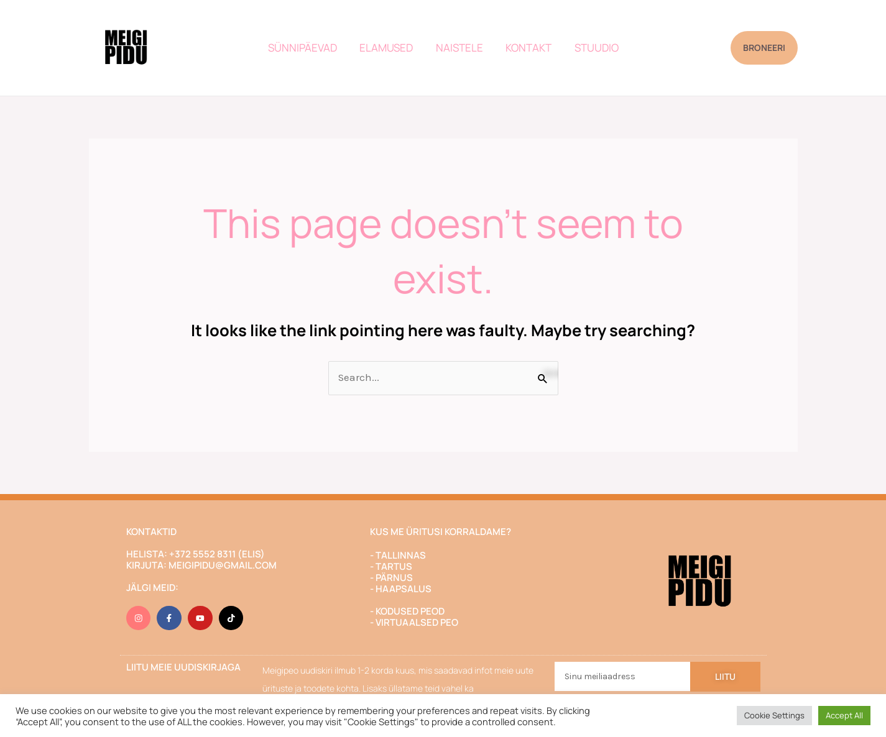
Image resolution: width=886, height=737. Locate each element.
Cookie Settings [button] (774, 715)
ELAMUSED (388, 47)
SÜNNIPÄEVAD (305, 47)
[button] (764, 48)
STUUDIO (593, 47)
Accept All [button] (844, 715)
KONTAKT (527, 47)
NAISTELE (459, 47)
